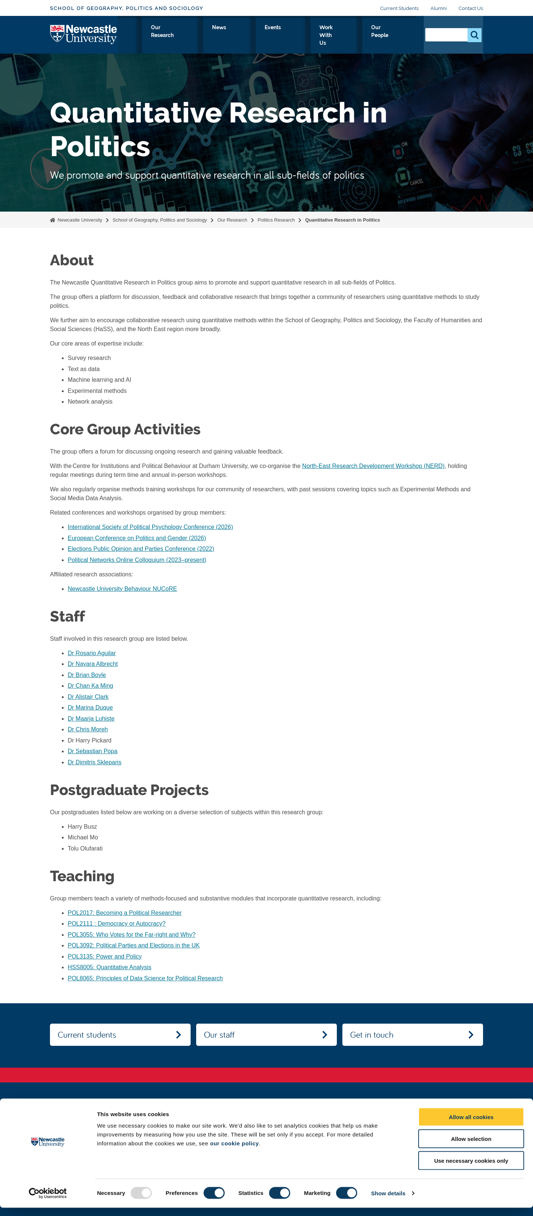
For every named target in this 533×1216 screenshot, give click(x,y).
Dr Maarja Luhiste (91, 718)
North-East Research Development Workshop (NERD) (373, 466)
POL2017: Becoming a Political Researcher (125, 913)
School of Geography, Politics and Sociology (126, 8)
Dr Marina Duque (90, 707)
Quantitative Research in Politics (342, 220)
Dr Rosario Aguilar (92, 653)
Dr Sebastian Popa (92, 751)
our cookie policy (234, 1151)
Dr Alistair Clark (88, 697)
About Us (140, 36)
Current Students (399, 8)
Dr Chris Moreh (88, 729)
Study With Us (185, 36)
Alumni (438, 8)
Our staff (219, 1034)
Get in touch (371, 1034)
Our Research (237, 36)
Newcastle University (79, 220)
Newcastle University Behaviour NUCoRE (122, 589)
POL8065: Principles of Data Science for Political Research (145, 978)
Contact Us (471, 8)
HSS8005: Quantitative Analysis (109, 967)
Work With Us (348, 36)
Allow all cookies (471, 1125)
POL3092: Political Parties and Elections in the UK (134, 945)
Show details (388, 1201)
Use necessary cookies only (471, 1169)
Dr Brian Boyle (87, 675)
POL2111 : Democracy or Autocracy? (116, 923)
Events (306, 36)
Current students (87, 1034)
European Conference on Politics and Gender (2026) (137, 538)
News (277, 36)
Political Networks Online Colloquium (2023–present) (137, 560)
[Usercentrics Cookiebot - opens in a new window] (48, 1201)
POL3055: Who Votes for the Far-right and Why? (131, 935)
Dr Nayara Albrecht (93, 664)
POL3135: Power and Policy (105, 956)
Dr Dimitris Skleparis (94, 762)
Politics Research (276, 220)
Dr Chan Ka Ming (90, 686)
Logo (84, 34)
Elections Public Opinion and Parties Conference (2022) (141, 549)
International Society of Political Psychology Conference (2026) (150, 527)
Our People (396, 36)
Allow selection (471, 1147)
